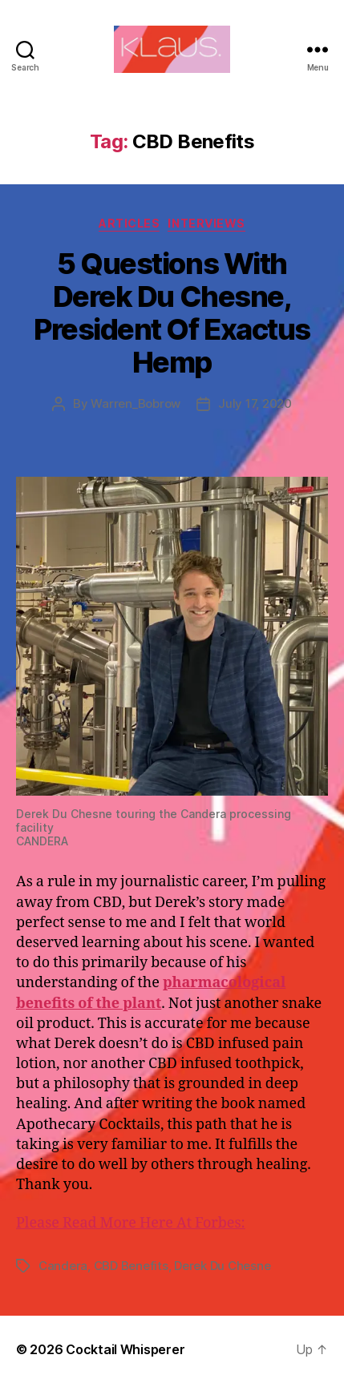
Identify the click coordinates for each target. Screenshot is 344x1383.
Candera (62, 1265)
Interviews (206, 223)
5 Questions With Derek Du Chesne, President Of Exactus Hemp (172, 313)
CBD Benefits (131, 1265)
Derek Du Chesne (222, 1265)
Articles (129, 223)
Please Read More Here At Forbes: (130, 1223)
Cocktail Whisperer (125, 1349)
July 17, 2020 (255, 403)
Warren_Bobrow (135, 403)
